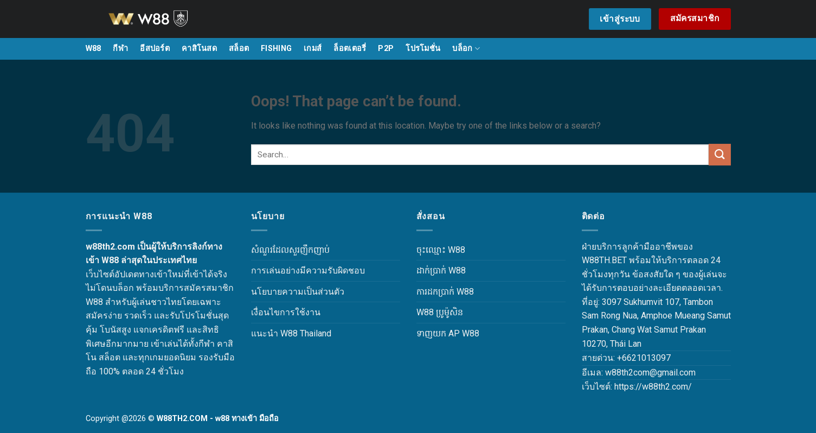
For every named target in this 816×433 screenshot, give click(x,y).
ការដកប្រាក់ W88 (445, 291)
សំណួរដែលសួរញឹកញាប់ (290, 250)
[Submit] (719, 154)
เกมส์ (313, 48)
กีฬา (120, 48)
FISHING (276, 48)
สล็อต (239, 48)
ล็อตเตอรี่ (349, 48)
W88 (93, 48)
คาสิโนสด (199, 48)
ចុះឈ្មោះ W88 (440, 250)
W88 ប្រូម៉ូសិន (439, 312)
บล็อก (466, 48)
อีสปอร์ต (155, 48)
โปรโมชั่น (423, 48)
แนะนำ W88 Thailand (291, 333)
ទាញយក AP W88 (447, 333)
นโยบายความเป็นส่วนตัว (297, 291)
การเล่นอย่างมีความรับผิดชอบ (308, 270)
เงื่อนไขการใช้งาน (285, 312)
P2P (386, 48)
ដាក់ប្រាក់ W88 (441, 270)
